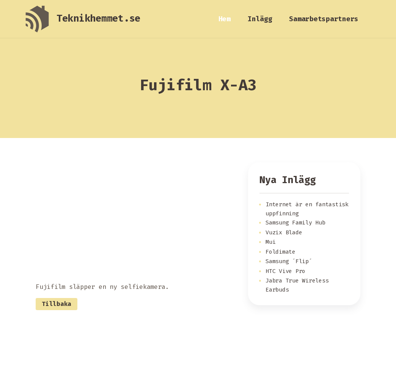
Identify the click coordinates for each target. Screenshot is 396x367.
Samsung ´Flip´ (289, 261)
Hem (224, 19)
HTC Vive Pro (285, 271)
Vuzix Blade (284, 232)
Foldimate (280, 251)
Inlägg (260, 19)
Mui (270, 241)
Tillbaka (56, 303)
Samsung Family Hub (295, 222)
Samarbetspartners (323, 19)
